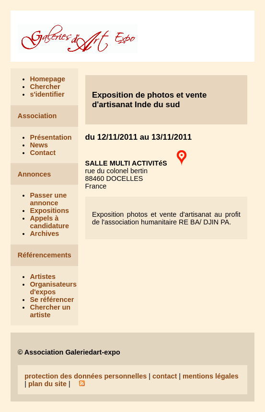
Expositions (49, 210)
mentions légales (211, 376)
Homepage (47, 79)
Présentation (50, 137)
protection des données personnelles (85, 376)
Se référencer (52, 299)
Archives (44, 233)
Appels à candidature (49, 222)
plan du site (47, 384)
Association (37, 116)
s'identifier (47, 94)
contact (164, 376)
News (39, 145)
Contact (43, 152)
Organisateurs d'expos (53, 288)
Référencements (44, 255)
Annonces (34, 174)
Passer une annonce (48, 199)
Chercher (45, 86)
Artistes (43, 276)
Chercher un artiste (50, 311)
